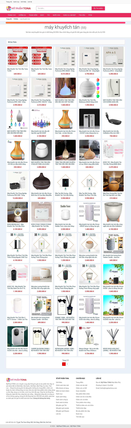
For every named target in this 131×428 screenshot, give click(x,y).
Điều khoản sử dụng (62, 388)
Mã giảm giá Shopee (62, 411)
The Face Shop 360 (27, 422)
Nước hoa (56, 15)
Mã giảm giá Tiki (61, 405)
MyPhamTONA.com (62, 426)
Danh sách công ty (62, 399)
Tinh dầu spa (80, 417)
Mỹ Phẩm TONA (75, 426)
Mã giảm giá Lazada (62, 408)
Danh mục (16, 2)
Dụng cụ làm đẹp (69, 15)
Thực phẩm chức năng (83, 402)
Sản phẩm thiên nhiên (83, 394)
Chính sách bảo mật (62, 385)
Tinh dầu (82, 15)
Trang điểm (33, 15)
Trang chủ (9, 2)
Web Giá (42, 422)
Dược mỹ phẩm (81, 391)
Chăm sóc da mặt (81, 385)
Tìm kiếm (98, 8)
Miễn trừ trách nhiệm (62, 391)
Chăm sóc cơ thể (81, 388)
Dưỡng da (22, 15)
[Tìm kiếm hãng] (64, 8)
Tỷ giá (18, 422)
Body (42, 15)
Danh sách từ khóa (62, 402)
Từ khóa (16, 19)
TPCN (90, 15)
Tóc (48, 15)
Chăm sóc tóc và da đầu (83, 397)
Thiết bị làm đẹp (81, 408)
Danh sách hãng (61, 397)
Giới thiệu (23, 2)
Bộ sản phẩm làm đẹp (83, 411)
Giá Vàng (36, 422)
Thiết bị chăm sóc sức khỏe (85, 405)
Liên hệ (30, 2)
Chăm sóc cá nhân (82, 399)
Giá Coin (48, 422)
